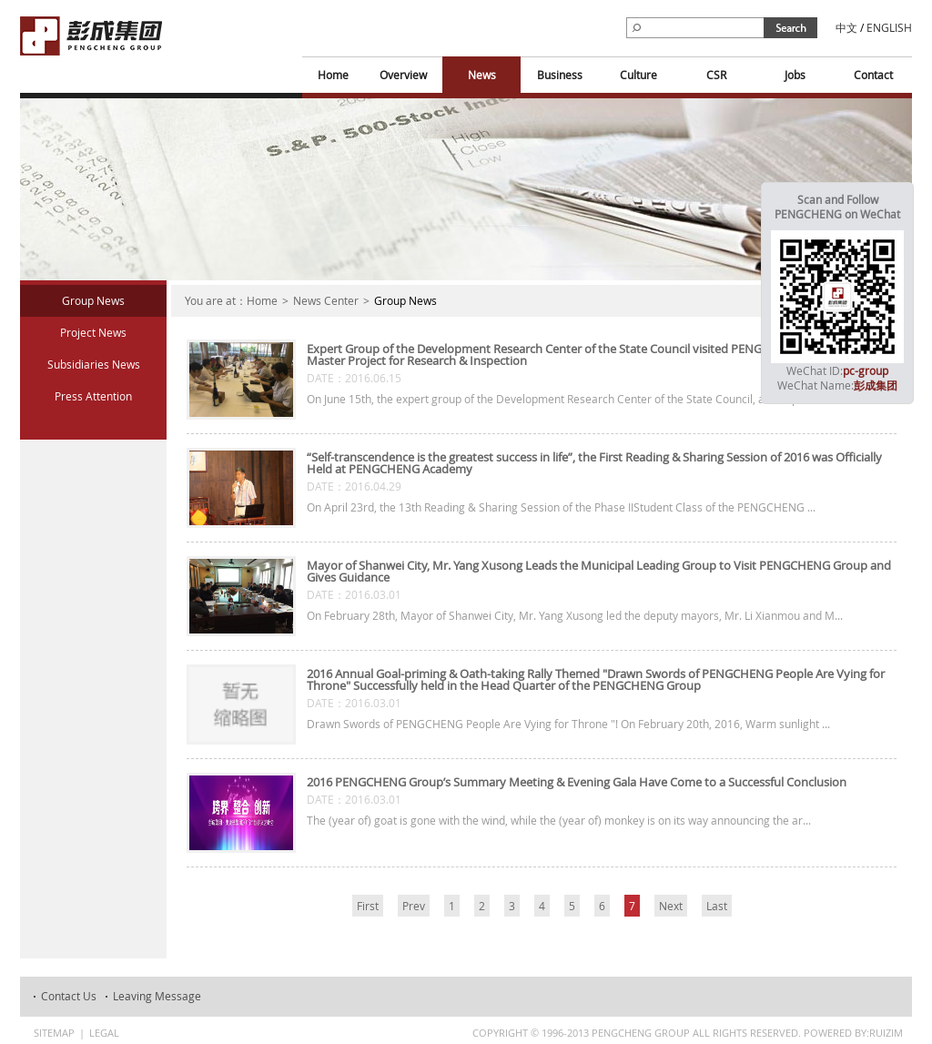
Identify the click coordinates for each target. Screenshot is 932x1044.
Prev (413, 905)
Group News (93, 300)
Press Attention (93, 396)
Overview (403, 74)
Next (671, 905)
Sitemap (54, 1032)
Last (716, 905)
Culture (638, 74)
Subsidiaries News (93, 364)
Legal (104, 1032)
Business (559, 74)
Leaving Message (157, 995)
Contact (873, 74)
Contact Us (68, 995)
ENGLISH (889, 27)
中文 (846, 27)
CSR (716, 74)
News (482, 74)
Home (333, 74)
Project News (93, 332)
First (368, 905)
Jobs (795, 74)
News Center (326, 300)
